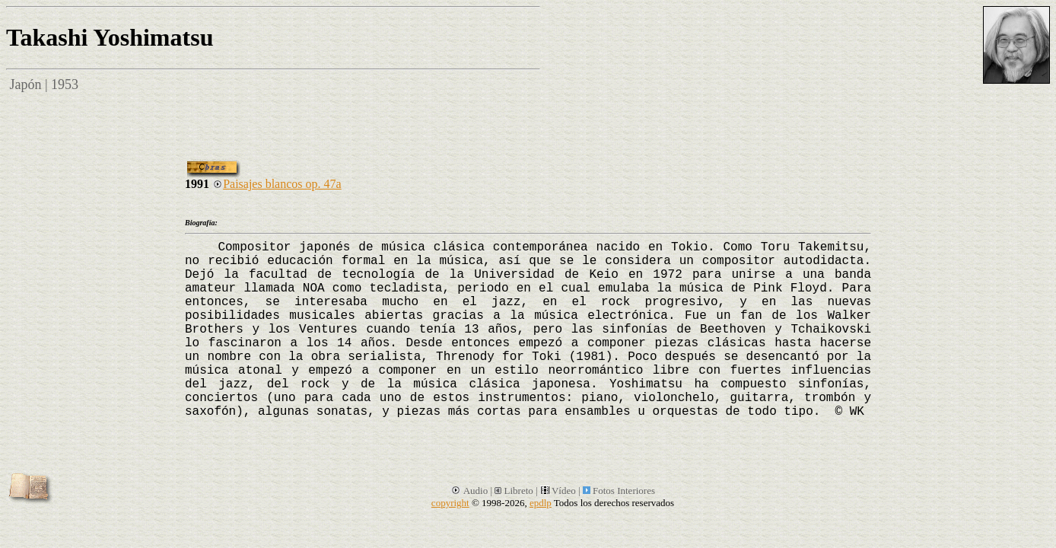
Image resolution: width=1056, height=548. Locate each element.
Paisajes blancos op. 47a (277, 183)
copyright (450, 502)
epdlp (541, 502)
